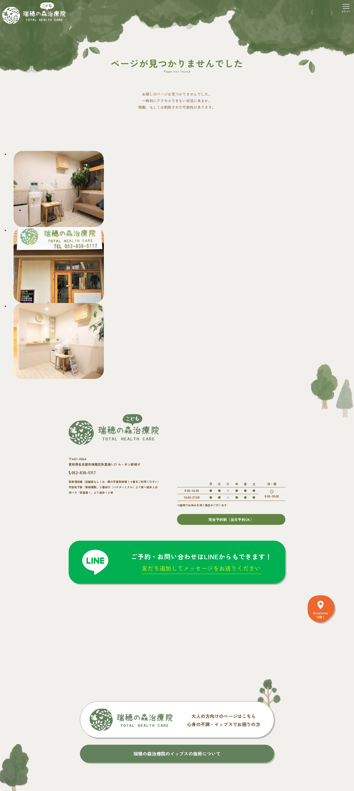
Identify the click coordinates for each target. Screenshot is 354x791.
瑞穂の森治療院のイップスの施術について (177, 753)
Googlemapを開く (320, 615)
